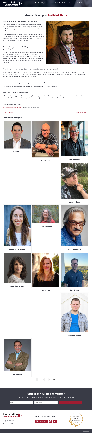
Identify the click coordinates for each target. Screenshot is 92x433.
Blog (51, 3)
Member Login (86, 431)
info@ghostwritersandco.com (12, 107)
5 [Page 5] (49, 379)
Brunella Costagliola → (82, 112)
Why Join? (44, 3)
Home (31, 3)
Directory (71, 3)
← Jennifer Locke (8, 112)
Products (79, 3)
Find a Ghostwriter (60, 3)
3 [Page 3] (43, 379)
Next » (54, 379)
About (37, 3)
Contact (87, 3)
